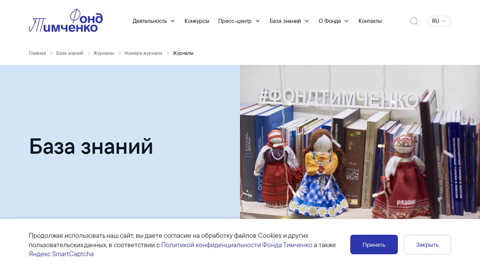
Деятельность (150, 21)
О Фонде (330, 21)
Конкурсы (196, 21)
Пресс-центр (235, 21)
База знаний (285, 21)
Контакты (370, 21)
